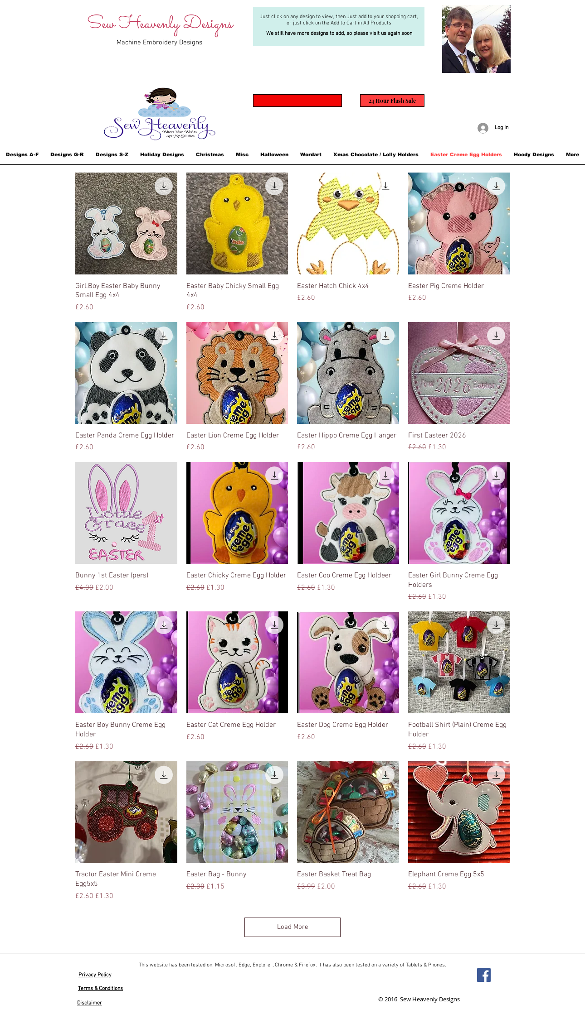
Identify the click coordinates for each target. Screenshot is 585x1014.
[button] (22, 154)
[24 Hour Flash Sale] (392, 100)
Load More (292, 927)
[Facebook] (484, 975)
